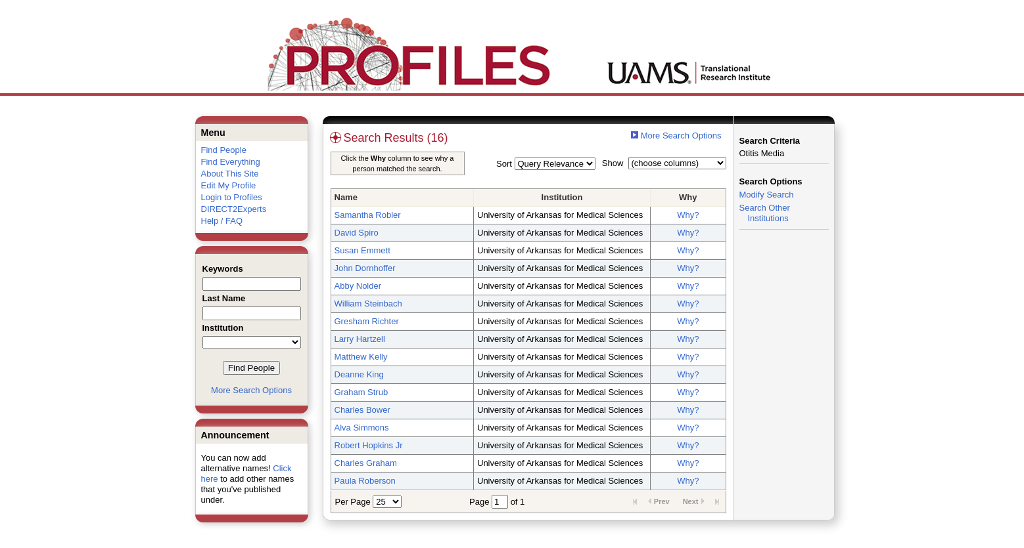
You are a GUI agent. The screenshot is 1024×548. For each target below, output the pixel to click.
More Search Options (251, 390)
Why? (688, 215)
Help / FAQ (222, 221)
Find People (223, 150)
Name (346, 197)
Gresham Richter (367, 321)
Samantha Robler (368, 215)
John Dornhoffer (365, 268)
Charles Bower (362, 410)
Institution (562, 197)
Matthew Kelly (361, 357)
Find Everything (230, 162)
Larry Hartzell (360, 339)
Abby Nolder (358, 286)
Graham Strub (361, 392)
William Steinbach (368, 303)
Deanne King (359, 374)
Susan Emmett (362, 250)
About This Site (230, 174)
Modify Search (766, 195)
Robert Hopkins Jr (369, 445)
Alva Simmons (362, 427)
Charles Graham (366, 463)
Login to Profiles (231, 197)
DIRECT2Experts (234, 209)
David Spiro (357, 233)
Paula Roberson (365, 481)
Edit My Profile (228, 185)
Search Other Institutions (764, 213)
